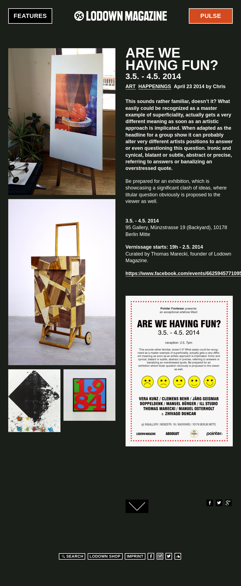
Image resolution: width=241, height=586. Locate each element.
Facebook (209, 503)
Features (30, 15)
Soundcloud (177, 556)
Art (131, 86)
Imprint (135, 556)
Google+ (228, 503)
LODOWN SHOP (105, 556)
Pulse (210, 15)
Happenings (154, 86)
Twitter (219, 503)
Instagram (160, 556)
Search (71, 556)
